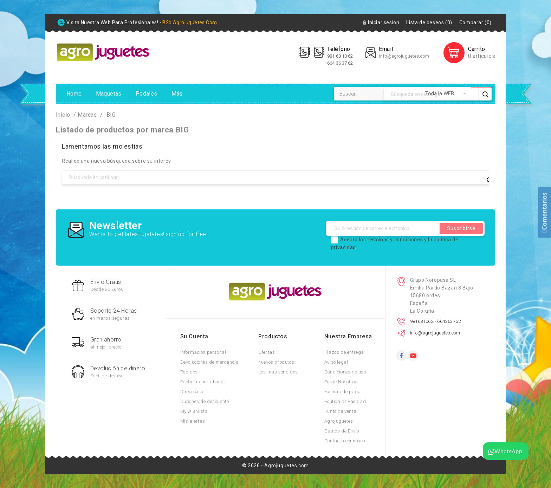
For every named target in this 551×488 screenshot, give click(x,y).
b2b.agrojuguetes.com (189, 22)
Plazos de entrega (344, 352)
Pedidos (189, 372)
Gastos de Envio (341, 431)
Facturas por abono (201, 381)
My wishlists (194, 411)
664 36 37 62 (340, 63)
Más (177, 93)
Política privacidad (345, 401)
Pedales (146, 93)
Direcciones (192, 391)
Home (74, 93)
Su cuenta (194, 336)
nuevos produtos (276, 362)
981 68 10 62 (340, 56)
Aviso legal (336, 362)
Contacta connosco (344, 440)
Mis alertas (193, 421)
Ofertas (266, 352)
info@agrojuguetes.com (404, 56)
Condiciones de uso (345, 372)
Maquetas (109, 93)
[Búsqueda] (275, 177)
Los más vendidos (278, 372)
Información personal (203, 352)
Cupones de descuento (204, 401)
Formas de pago (342, 391)
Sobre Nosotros (340, 381)
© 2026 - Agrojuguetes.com (275, 465)
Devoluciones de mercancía (209, 362)
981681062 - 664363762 (435, 321)
